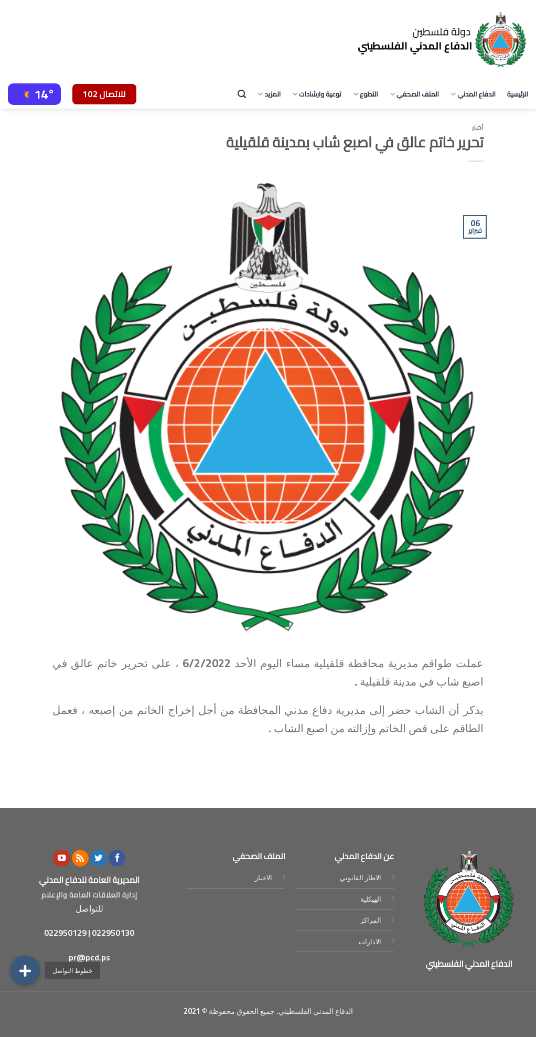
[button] (25, 970)
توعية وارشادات (316, 94)
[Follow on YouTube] (61, 858)
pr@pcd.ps (89, 957)
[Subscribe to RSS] (80, 858)
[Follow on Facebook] (117, 858)
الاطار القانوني (360, 877)
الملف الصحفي (414, 94)
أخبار (478, 127)
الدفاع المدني (473, 94)
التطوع (365, 94)
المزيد (269, 94)
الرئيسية (517, 94)
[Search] (242, 94)
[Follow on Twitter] (98, 858)
